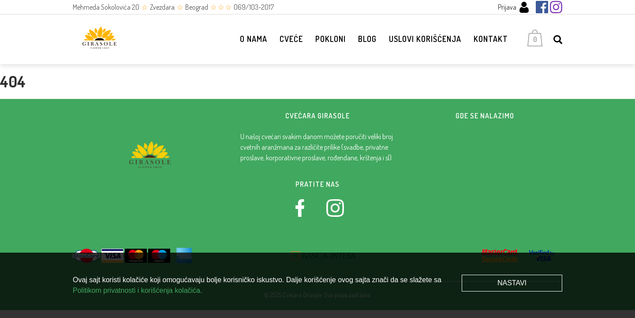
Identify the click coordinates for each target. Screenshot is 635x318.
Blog (367, 39)
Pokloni (330, 39)
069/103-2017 (254, 7)
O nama (253, 39)
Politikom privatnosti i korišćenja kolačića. (137, 290)
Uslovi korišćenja (425, 39)
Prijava (514, 7)
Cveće (291, 39)
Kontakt (491, 39)
